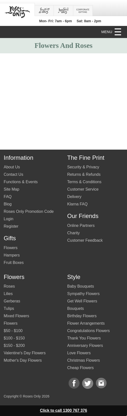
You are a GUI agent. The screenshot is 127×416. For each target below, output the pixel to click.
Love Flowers (79, 353)
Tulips (9, 308)
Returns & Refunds (84, 174)
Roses (9, 286)
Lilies (8, 294)
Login (8, 219)
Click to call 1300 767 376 (63, 410)
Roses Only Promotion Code (29, 211)
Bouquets (75, 308)
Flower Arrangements (86, 323)
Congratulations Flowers (88, 331)
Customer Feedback (85, 240)
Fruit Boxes (14, 262)
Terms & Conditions (84, 182)
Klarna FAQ (77, 204)
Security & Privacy (83, 167)
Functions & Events (21, 182)
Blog (8, 204)
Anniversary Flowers (85, 345)
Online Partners (81, 225)
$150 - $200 (14, 345)
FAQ (8, 197)
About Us (12, 167)
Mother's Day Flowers (23, 360)
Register (11, 226)
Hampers (12, 255)
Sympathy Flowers (83, 294)
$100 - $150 (14, 338)
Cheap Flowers (80, 368)
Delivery (74, 197)
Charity (73, 233)
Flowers (11, 248)
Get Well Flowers (82, 301)
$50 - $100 (13, 331)
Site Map (11, 189)
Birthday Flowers (82, 316)
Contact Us (13, 174)
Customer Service (83, 189)
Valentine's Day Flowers (25, 353)
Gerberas (12, 301)
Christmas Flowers (83, 360)
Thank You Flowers (84, 338)
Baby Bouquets (80, 286)
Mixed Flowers (16, 316)
